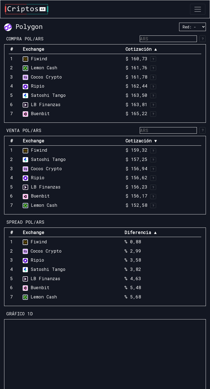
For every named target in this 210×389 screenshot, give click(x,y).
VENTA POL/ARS (23, 130)
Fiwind (39, 58)
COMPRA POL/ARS (24, 38)
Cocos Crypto (46, 77)
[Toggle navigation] (197, 9)
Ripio (37, 86)
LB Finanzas (45, 104)
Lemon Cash (44, 67)
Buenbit (40, 113)
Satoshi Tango (48, 95)
